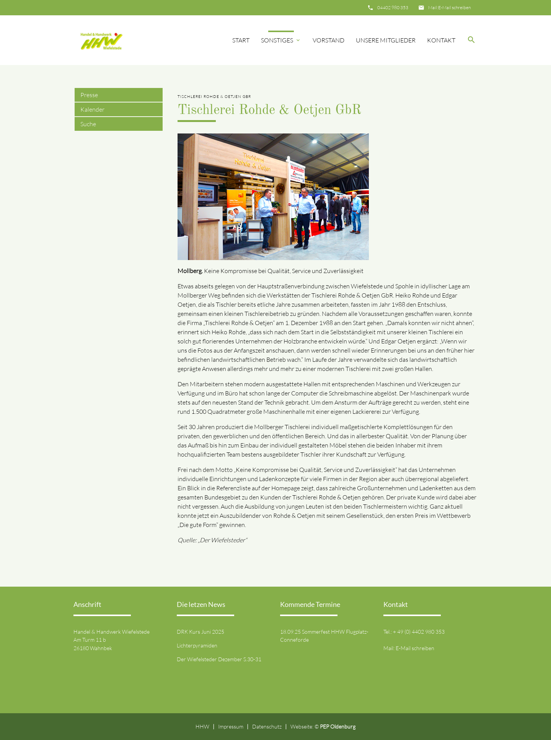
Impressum (230, 726)
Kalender (92, 109)
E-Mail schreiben (454, 7)
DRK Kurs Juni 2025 (200, 631)
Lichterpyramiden (197, 645)
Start (240, 40)
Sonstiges (277, 40)
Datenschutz (267, 726)
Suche (88, 124)
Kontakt (441, 40)
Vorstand (328, 40)
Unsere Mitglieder (386, 40)
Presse (89, 95)
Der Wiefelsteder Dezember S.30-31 (219, 659)
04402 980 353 (392, 7)
